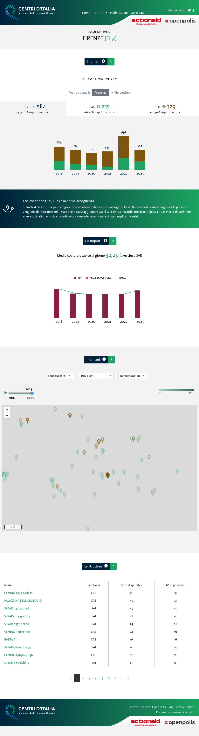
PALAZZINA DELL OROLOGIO (23, 600)
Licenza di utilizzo (139, 706)
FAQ (170, 706)
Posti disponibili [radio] (79, 92)
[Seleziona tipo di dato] (60, 376)
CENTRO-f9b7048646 (18, 654)
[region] (99, 468)
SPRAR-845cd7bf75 (16, 662)
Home (86, 12)
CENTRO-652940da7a (18, 592)
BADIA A (9, 639)
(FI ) (111, 38)
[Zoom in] (7, 410)
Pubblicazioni (119, 12)
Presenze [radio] (100, 92)
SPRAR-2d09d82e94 (17, 647)
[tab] (33, 108)
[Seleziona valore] (133, 376)
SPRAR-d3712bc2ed (16, 608)
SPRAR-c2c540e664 (17, 616)
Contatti (188, 712)
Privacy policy (184, 706)
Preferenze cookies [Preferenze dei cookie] (168, 712)
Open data (138, 12)
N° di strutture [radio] (121, 92)
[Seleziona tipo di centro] (96, 376)
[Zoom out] (7, 415)
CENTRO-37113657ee (17, 631)
